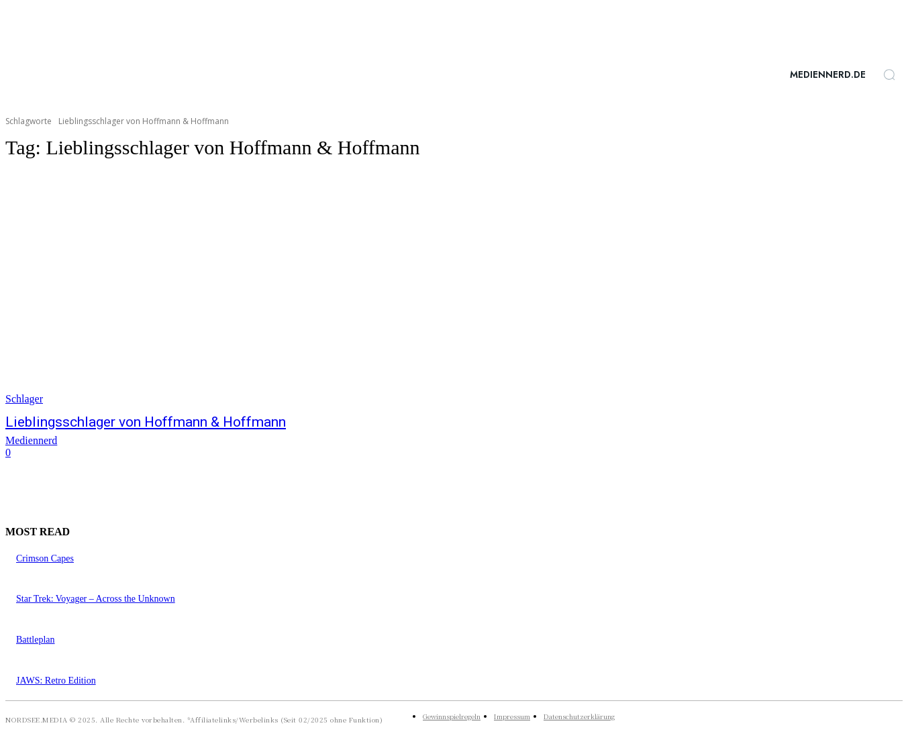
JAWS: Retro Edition (56, 681)
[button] (889, 74)
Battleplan (35, 640)
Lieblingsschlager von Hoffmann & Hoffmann (145, 422)
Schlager (24, 399)
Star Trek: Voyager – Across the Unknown (95, 599)
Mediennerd (31, 440)
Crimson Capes (45, 558)
